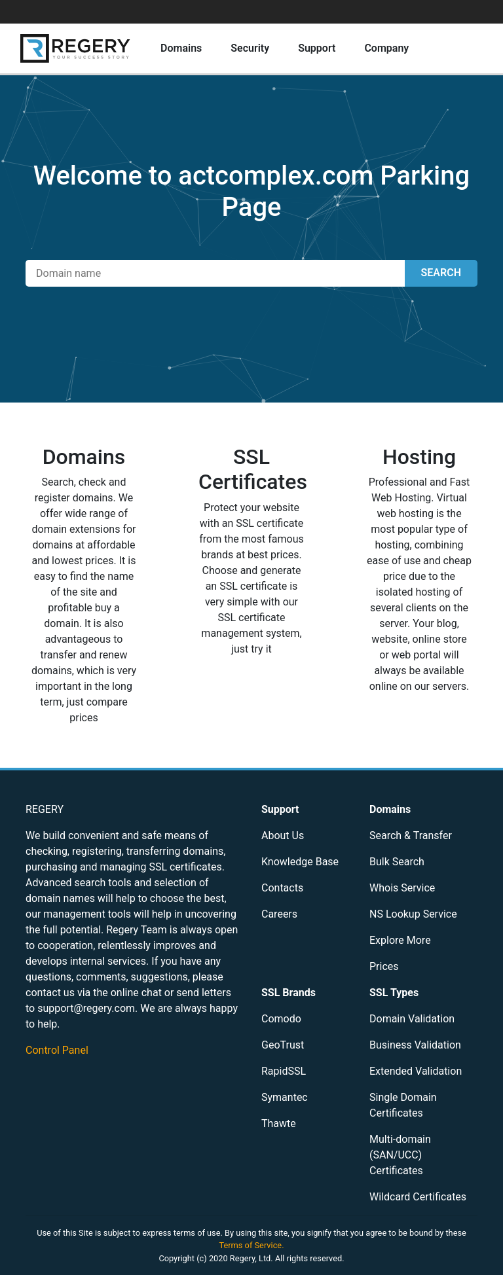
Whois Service (402, 888)
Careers (279, 914)
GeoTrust (282, 1045)
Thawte (278, 1123)
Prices (384, 966)
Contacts (282, 888)
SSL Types (394, 992)
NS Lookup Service (413, 914)
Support (316, 48)
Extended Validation (415, 1071)
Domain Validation (412, 1019)
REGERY (45, 809)
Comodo (281, 1019)
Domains (181, 48)
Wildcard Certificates (417, 1197)
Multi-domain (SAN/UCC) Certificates (400, 1155)
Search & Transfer (410, 835)
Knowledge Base (300, 861)
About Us (282, 835)
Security (250, 48)
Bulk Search (396, 861)
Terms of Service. (251, 1245)
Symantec (284, 1097)
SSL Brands (288, 992)
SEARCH (441, 272)
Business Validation (415, 1045)
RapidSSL (283, 1071)
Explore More (400, 940)
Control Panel (57, 1050)
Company (386, 48)
